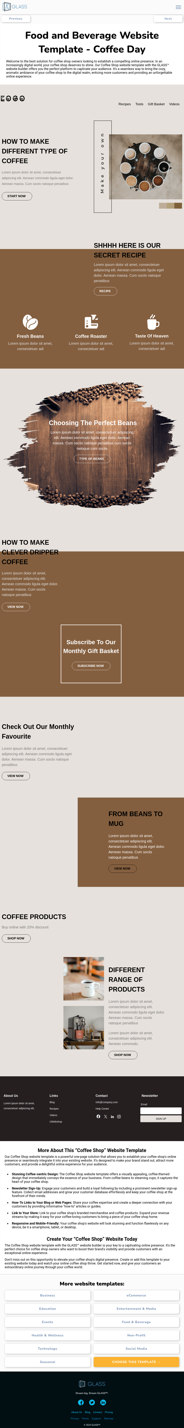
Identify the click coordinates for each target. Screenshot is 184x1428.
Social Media (136, 1349)
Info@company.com (107, 1102)
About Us (76, 1412)
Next (168, 19)
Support (96, 1418)
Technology (47, 1349)
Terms (85, 1418)
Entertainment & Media (136, 1309)
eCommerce (136, 1295)
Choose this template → (136, 1362)
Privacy (75, 1418)
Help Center (102, 1108)
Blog (52, 1102)
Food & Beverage (136, 1322)
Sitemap (108, 1418)
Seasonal (47, 1362)
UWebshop (56, 1121)
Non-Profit (136, 1335)
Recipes (54, 1108)
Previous (15, 19)
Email (144, 1104)
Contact (97, 1412)
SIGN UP (161, 1118)
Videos (53, 1115)
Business (47, 1295)
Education (47, 1309)
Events (47, 1322)
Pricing (109, 1412)
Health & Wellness (48, 1335)
